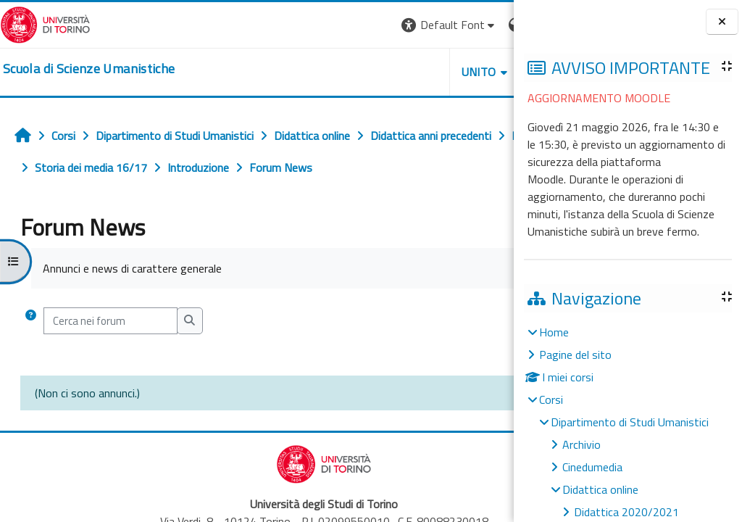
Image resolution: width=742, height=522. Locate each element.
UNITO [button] (344, 71)
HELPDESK (426, 71)
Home (554, 332)
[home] (89, 69)
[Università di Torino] (45, 23)
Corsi (551, 399)
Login (488, 24)
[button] (314, 25)
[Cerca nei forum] (110, 320)
